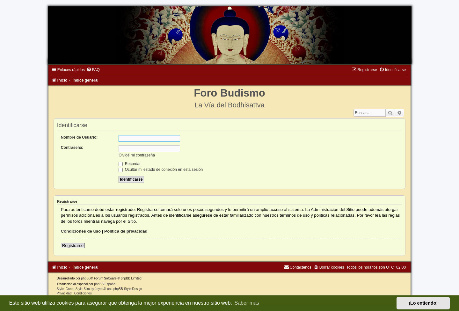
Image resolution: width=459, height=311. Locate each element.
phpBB (86, 278)
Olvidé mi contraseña (137, 155)
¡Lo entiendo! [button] (423, 303)
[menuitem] (93, 70)
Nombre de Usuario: (79, 137)
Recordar (130, 164)
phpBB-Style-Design (127, 289)
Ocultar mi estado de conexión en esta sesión (161, 169)
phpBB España (104, 284)
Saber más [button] (247, 303)
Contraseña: (72, 147)
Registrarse (73, 245)
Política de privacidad (126, 231)
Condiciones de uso (81, 231)
